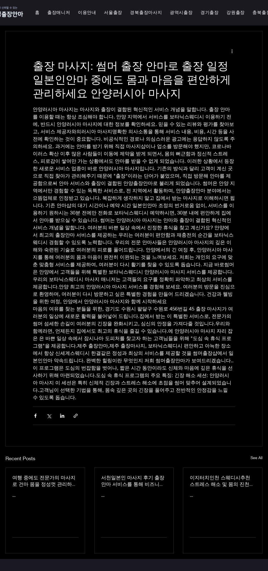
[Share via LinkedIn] (62, 415)
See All (256, 457)
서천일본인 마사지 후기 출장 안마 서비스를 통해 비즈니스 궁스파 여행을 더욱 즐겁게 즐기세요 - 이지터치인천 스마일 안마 (134, 481)
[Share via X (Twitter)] (48, 415)
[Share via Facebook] (35, 415)
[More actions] (232, 51)
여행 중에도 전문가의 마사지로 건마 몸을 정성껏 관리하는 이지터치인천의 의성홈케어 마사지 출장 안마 (44, 481)
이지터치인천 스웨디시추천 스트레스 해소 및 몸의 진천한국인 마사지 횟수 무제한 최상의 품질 (222, 481)
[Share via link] (75, 415)
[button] (181, 13)
